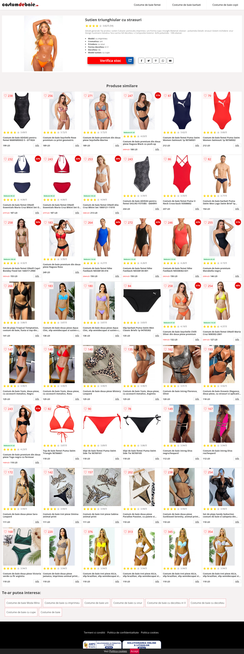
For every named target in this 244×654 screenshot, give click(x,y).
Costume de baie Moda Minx (23, 603)
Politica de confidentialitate (123, 632)
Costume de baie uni (96, 603)
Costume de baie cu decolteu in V (166, 603)
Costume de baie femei (147, 5)
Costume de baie (50, 612)
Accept (134, 651)
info (37, 145)
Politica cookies (150, 632)
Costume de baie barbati (186, 5)
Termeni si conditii (94, 632)
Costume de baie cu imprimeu (62, 603)
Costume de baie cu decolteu (207, 603)
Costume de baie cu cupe (21, 612)
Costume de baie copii (225, 5)
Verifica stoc (117, 60)
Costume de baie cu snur (127, 603)
